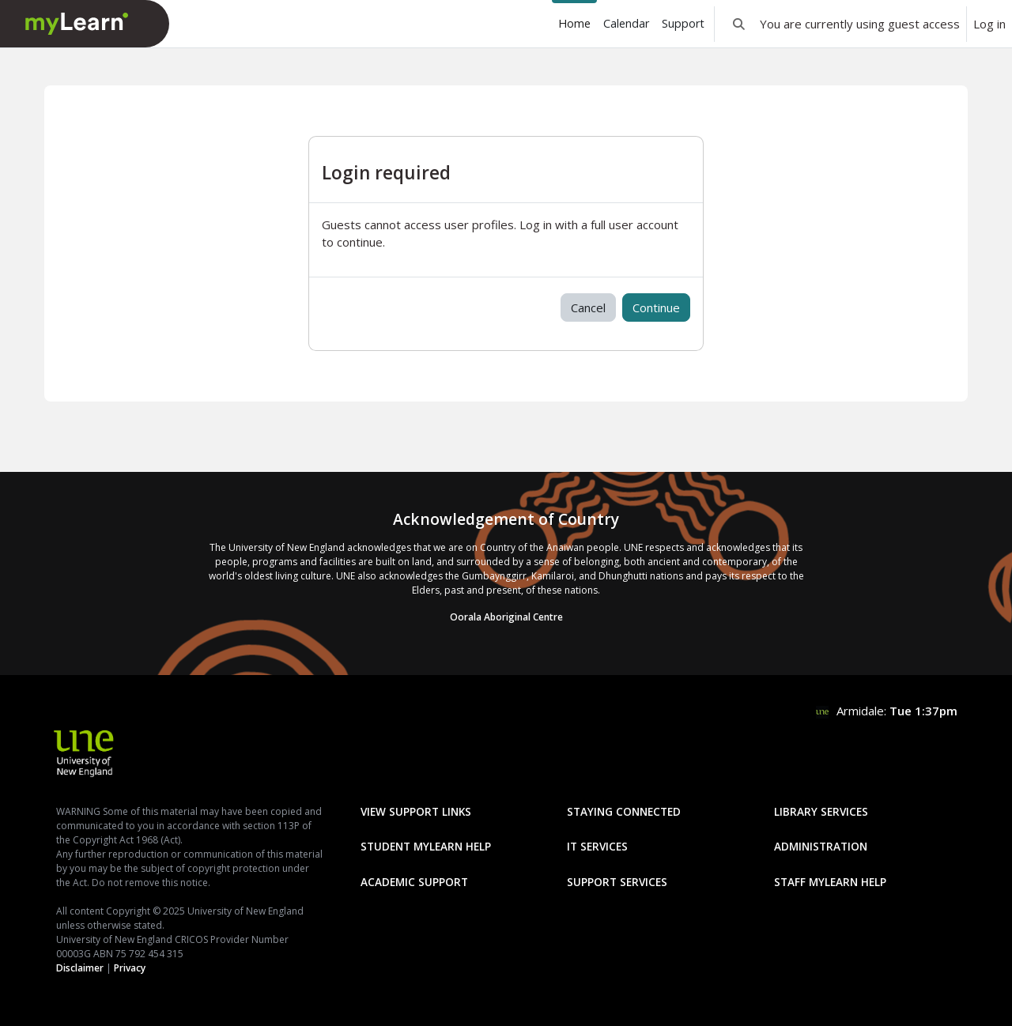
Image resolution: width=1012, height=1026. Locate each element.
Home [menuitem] (574, 23)
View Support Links (416, 811)
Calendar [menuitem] (626, 23)
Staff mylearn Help (830, 881)
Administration (820, 846)
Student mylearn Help (426, 846)
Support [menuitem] (683, 23)
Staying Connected (624, 811)
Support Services (617, 881)
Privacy (129, 968)
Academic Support (414, 881)
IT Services (597, 846)
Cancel (588, 307)
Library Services (821, 811)
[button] (738, 23)
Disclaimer (80, 968)
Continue (656, 307)
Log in (989, 24)
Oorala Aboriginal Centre (506, 617)
